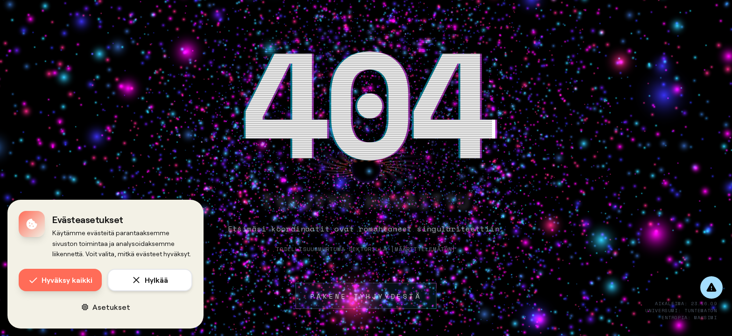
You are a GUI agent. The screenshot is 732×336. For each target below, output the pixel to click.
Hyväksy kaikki (60, 280)
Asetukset (105, 306)
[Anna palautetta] (711, 287)
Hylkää (150, 280)
